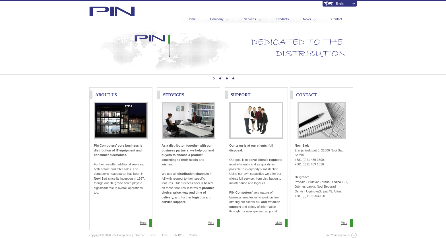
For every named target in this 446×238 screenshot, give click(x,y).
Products (282, 19)
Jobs (165, 235)
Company (219, 19)
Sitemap (140, 235)
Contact (336, 19)
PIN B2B (178, 235)
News (309, 19)
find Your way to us (338, 235)
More (143, 222)
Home (191, 19)
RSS (153, 235)
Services (252, 19)
